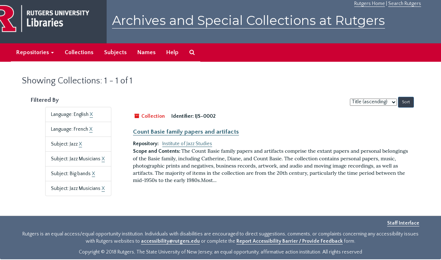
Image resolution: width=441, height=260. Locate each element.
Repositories (35, 52)
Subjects (115, 52)
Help (172, 52)
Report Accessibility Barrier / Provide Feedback (289, 241)
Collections (79, 52)
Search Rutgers (404, 3)
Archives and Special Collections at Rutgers (248, 20)
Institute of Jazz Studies (187, 144)
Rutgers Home (369, 3)
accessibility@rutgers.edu (170, 241)
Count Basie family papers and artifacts (186, 132)
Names (146, 52)
